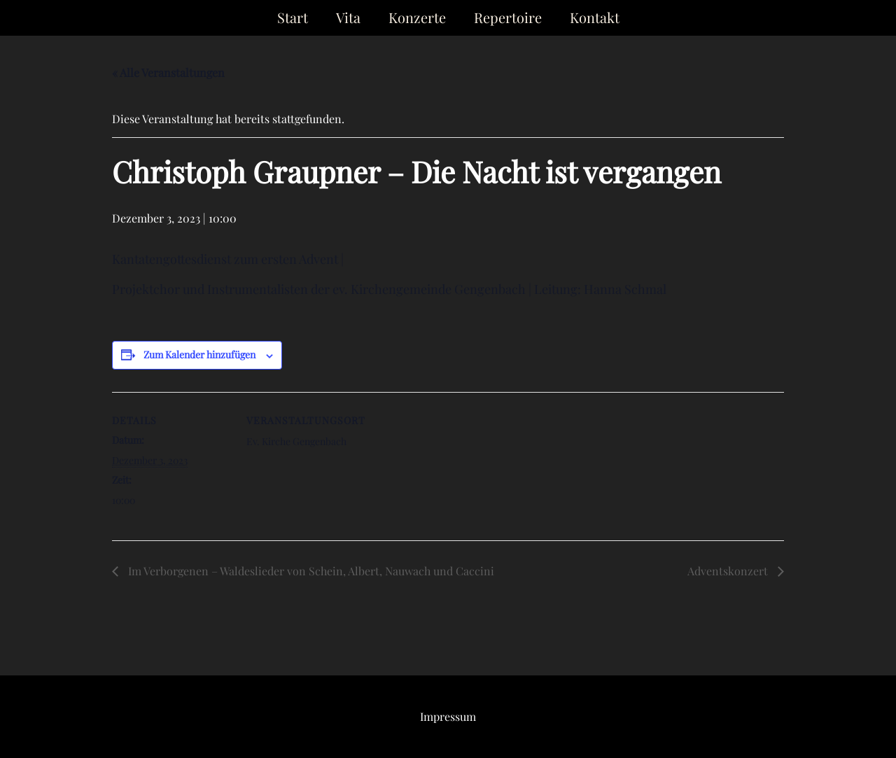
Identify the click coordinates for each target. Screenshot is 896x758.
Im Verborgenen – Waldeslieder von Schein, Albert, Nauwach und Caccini (309, 570)
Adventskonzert (729, 570)
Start (292, 17)
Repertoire (508, 17)
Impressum (448, 716)
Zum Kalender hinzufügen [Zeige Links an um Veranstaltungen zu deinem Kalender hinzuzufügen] (199, 354)
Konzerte (417, 17)
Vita (348, 17)
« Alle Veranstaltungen (168, 72)
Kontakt (595, 17)
